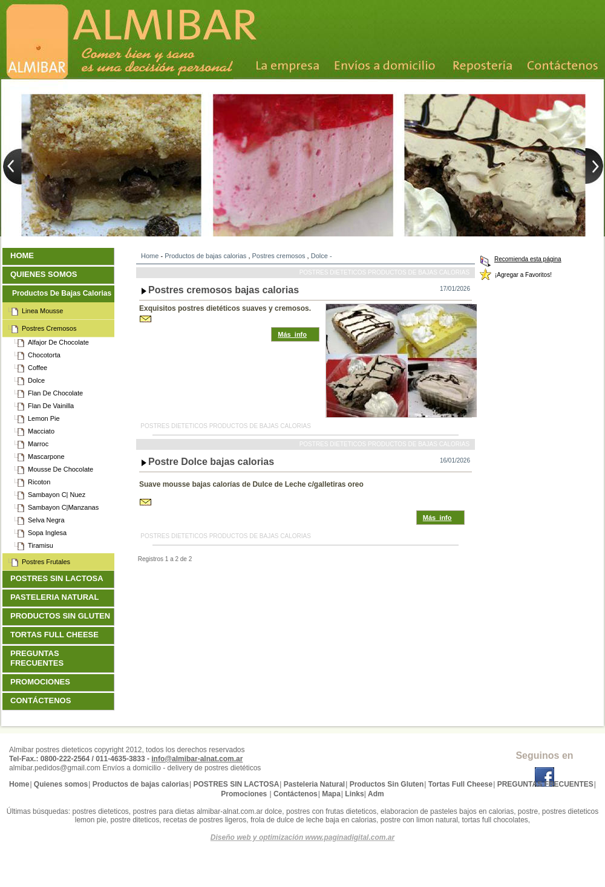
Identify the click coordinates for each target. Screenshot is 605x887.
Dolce (319, 255)
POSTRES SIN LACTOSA (58, 578)
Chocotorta (45, 355)
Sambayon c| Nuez (58, 494)
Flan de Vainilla (52, 405)
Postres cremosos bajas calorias (223, 290)
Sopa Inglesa (48, 532)
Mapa (331, 794)
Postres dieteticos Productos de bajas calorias (384, 272)
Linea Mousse (44, 310)
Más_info (292, 334)
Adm (376, 794)
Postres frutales (47, 561)
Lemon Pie (45, 418)
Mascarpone (47, 456)
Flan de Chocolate (56, 393)
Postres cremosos (279, 255)
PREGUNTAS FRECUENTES (38, 658)
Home (150, 255)
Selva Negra (47, 520)
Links (354, 794)
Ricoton (40, 482)
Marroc (39, 443)
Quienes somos (45, 274)
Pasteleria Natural (56, 597)
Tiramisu (42, 545)
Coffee (39, 367)
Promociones (41, 681)
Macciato (42, 431)
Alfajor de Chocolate (59, 342)
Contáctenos (42, 700)
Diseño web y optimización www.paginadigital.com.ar (302, 837)
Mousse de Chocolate (62, 469)
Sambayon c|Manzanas (64, 507)
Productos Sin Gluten (61, 615)
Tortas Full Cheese (56, 634)
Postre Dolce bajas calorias (211, 461)
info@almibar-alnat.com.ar (197, 759)
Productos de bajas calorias (205, 255)
